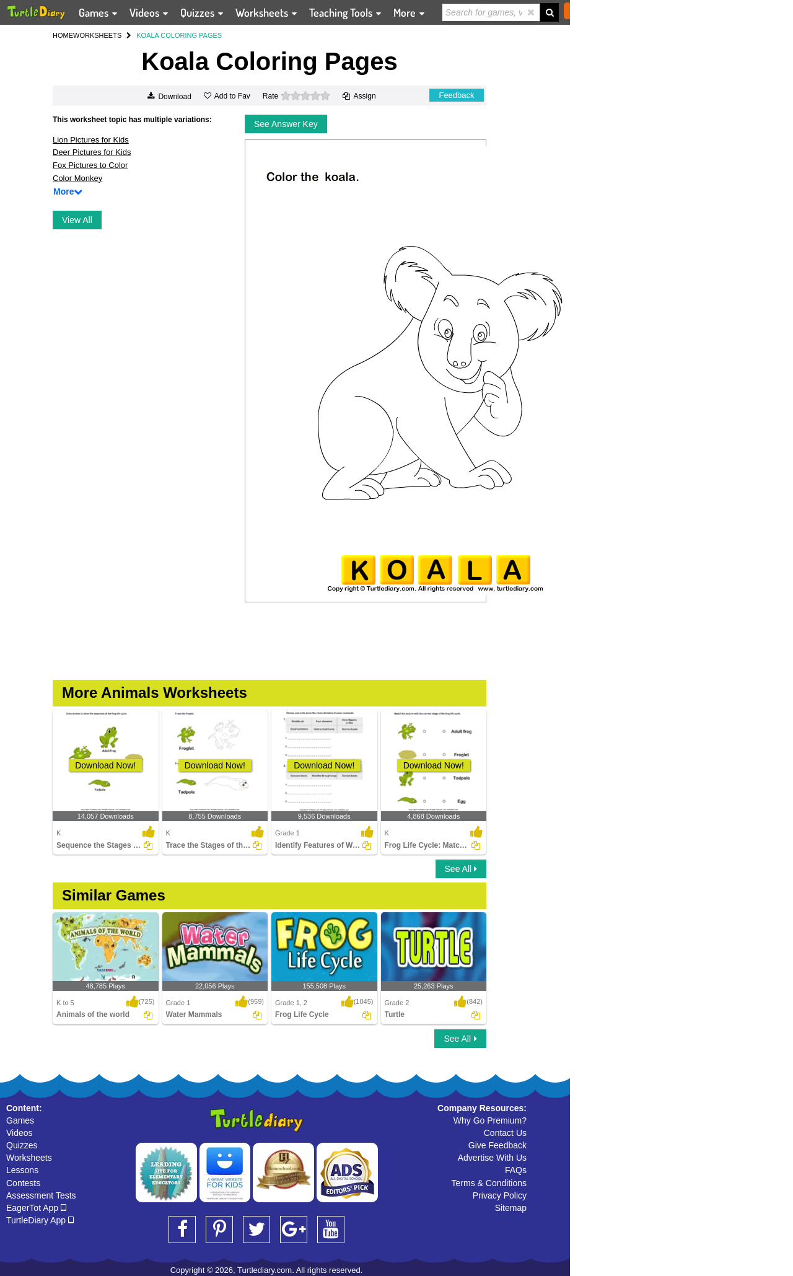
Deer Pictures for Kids (92, 152)
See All (461, 869)
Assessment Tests (41, 1195)
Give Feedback (497, 1145)
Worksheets (29, 1158)
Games (20, 1120)
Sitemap (511, 1208)
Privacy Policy (500, 1195)
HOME (63, 35)
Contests (23, 1183)
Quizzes (22, 1145)
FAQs (516, 1170)
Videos (19, 1133)
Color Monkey (77, 178)
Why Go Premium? (490, 1120)
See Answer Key (286, 124)
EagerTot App (36, 1208)
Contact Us (505, 1133)
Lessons (22, 1170)
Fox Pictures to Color (90, 165)
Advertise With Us (492, 1158)
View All (77, 220)
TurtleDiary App (40, 1220)
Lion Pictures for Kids (91, 139)
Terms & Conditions (489, 1183)
